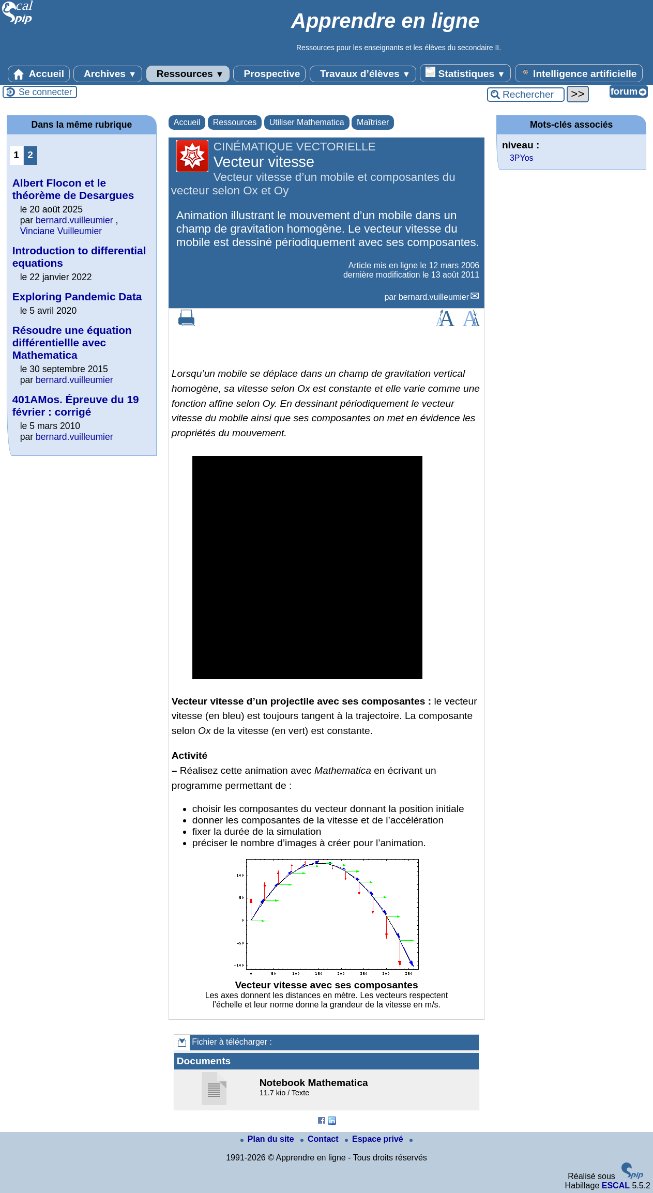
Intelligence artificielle (579, 73)
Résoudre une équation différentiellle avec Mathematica (72, 342)
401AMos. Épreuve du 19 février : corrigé (75, 405)
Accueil (38, 74)
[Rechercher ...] (526, 94)
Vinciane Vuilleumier (61, 231)
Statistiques (465, 73)
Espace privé (375, 1139)
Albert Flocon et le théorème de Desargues (73, 189)
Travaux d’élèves (363, 74)
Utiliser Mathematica (306, 122)
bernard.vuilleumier (434, 297)
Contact (320, 1139)
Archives (107, 74)
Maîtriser (373, 122)
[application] (307, 567)
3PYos (522, 158)
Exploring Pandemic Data (77, 296)
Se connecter (45, 92)
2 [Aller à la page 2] (30, 154)
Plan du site (268, 1139)
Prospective (269, 74)
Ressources (188, 74)
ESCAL (616, 1185)
